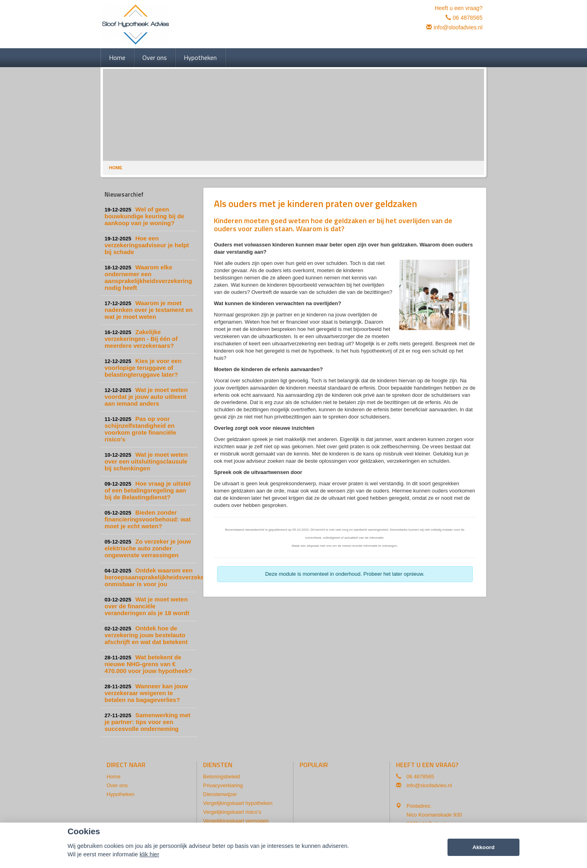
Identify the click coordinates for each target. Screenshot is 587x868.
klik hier (149, 854)
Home (115, 167)
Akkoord (483, 847)
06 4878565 (467, 17)
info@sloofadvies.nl (457, 27)
